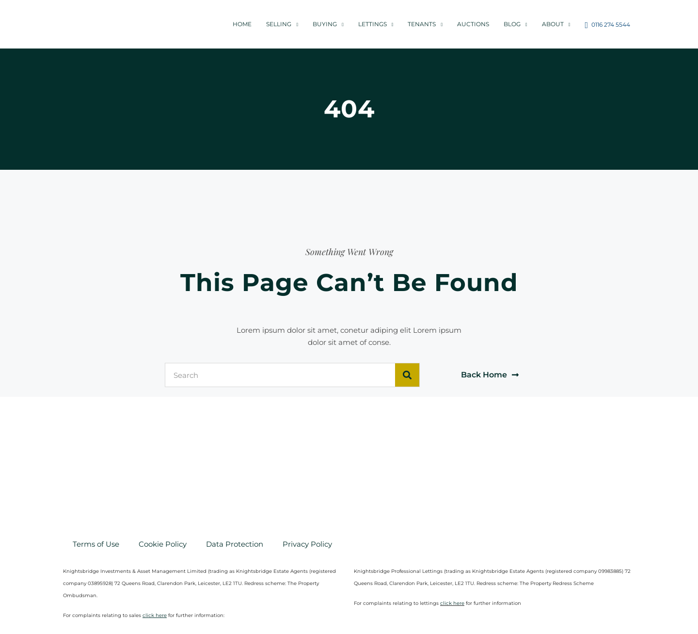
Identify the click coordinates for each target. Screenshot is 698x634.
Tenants (422, 24)
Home (242, 24)
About (553, 24)
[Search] (407, 375)
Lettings (372, 24)
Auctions (473, 24)
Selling (278, 24)
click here (452, 603)
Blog (512, 24)
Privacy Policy (307, 544)
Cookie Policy (163, 544)
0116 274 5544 (607, 25)
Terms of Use (96, 544)
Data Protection (234, 544)
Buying (325, 24)
